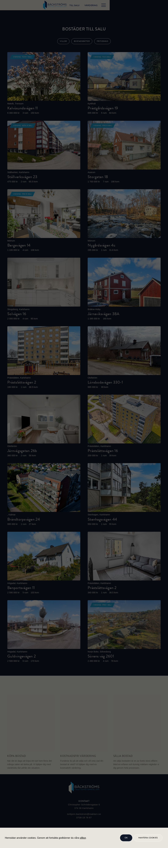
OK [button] (126, 837)
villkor (83, 838)
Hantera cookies (148, 837)
